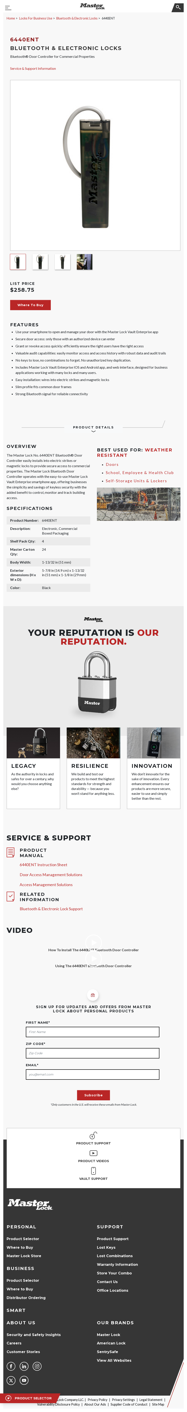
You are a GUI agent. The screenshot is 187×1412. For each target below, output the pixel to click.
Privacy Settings (123, 1400)
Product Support (112, 1239)
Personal (21, 1226)
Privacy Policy (97, 1400)
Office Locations (112, 1290)
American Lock (111, 1343)
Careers (14, 1343)
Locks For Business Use (35, 18)
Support (110, 1226)
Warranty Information (117, 1264)
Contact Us (107, 1282)
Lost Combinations (115, 1256)
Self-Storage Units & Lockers (136, 480)
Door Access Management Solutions (51, 874)
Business (20, 1268)
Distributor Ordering (26, 1298)
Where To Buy (30, 305)
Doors (112, 464)
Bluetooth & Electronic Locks (77, 18)
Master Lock (108, 1335)
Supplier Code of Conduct (129, 1404)
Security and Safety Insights (34, 1335)
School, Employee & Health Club (140, 472)
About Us (21, 1322)
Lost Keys (106, 1247)
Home (11, 18)
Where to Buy (20, 1247)
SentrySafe (107, 1352)
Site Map (158, 1404)
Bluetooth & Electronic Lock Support (51, 908)
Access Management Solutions (46, 884)
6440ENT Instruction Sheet (43, 864)
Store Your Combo (114, 1273)
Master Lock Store (24, 1256)
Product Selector (23, 1239)
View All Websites (114, 1360)
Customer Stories (23, 1352)
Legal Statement (151, 1400)
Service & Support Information (33, 68)
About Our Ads (95, 1404)
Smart (16, 1310)
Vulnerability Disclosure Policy (58, 1404)
